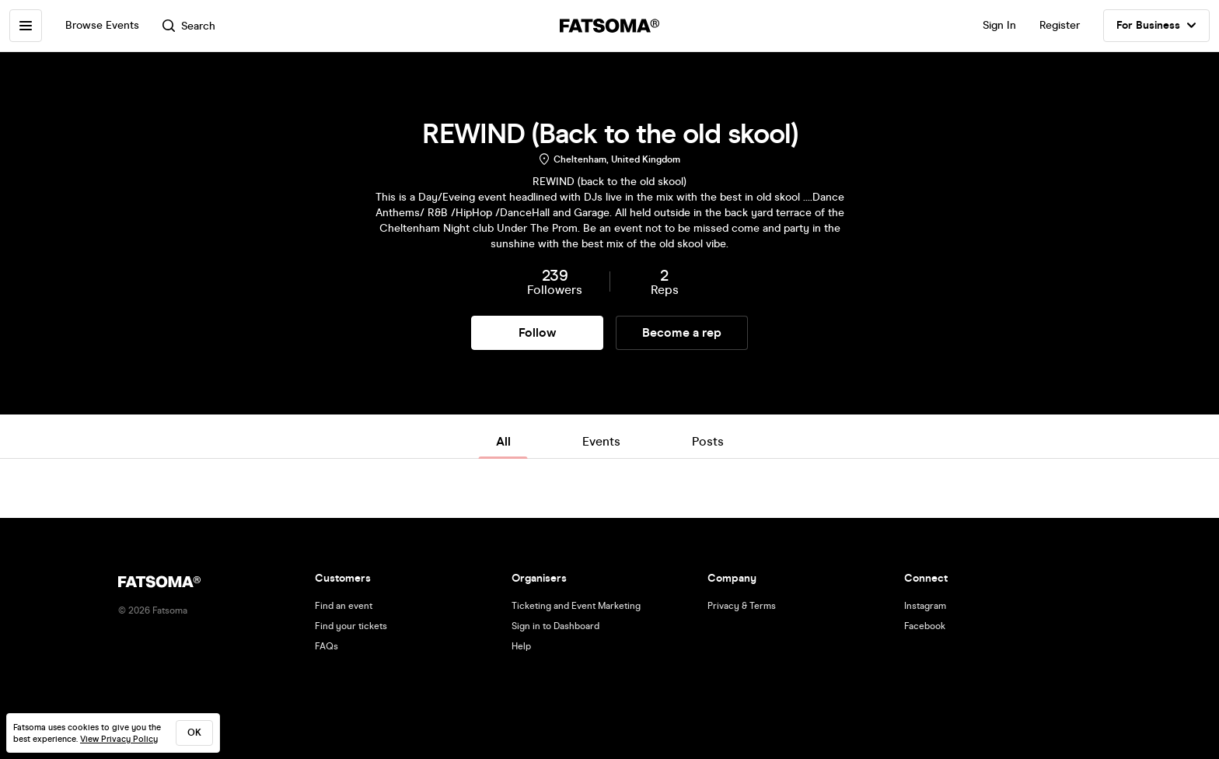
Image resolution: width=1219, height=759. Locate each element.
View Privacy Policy (119, 739)
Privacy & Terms (741, 605)
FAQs (326, 646)
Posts (708, 441)
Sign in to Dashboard (555, 626)
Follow (537, 332)
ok (194, 732)
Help (521, 646)
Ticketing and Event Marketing (576, 605)
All (503, 441)
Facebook (924, 626)
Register (1059, 25)
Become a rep (681, 332)
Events (601, 441)
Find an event (343, 605)
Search (188, 26)
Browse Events (102, 25)
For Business (1156, 26)
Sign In (999, 25)
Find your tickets (351, 626)
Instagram (925, 605)
